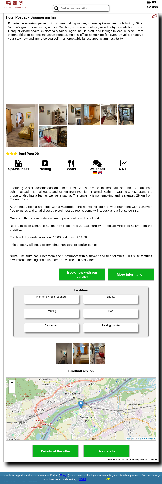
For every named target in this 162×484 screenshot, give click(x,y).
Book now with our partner (82, 274)
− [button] (12, 389)
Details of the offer (55, 451)
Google (64, 475)
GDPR (82, 479)
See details (106, 451)
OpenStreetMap (146, 438)
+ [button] (12, 383)
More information (130, 274)
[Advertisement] (81, 72)
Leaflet (130, 438)
